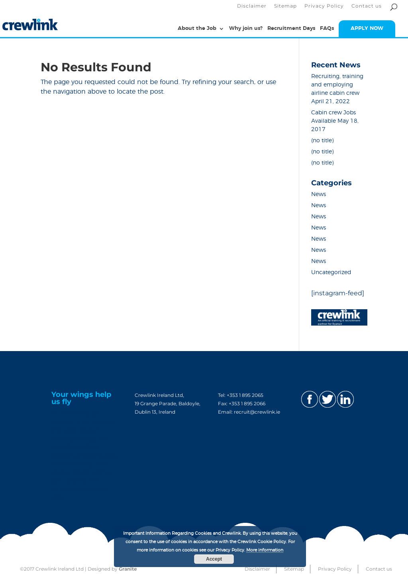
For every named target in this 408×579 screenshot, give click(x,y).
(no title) (322, 140)
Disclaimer (252, 6)
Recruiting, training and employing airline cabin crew (337, 85)
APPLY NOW (367, 28)
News (318, 194)
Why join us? (246, 28)
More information (264, 550)
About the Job (197, 28)
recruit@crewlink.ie (257, 412)
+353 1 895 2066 (247, 403)
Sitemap (285, 6)
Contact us (366, 6)
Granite (128, 569)
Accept (214, 559)
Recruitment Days (291, 28)
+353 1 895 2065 (245, 395)
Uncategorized (331, 272)
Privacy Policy (324, 6)
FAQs (327, 28)
